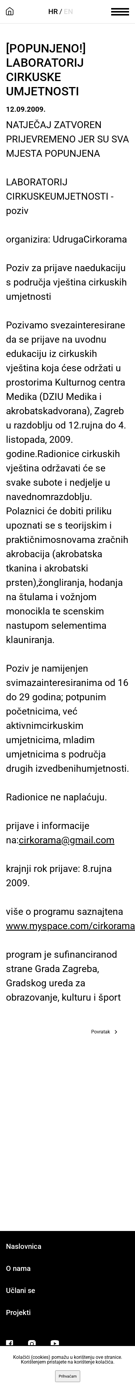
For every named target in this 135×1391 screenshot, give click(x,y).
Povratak (100, 1032)
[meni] (120, 11)
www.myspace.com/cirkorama (70, 926)
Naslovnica (23, 1246)
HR (53, 11)
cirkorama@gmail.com (66, 840)
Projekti (18, 1312)
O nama (18, 1268)
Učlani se (20, 1290)
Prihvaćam (68, 1376)
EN (68, 11)
